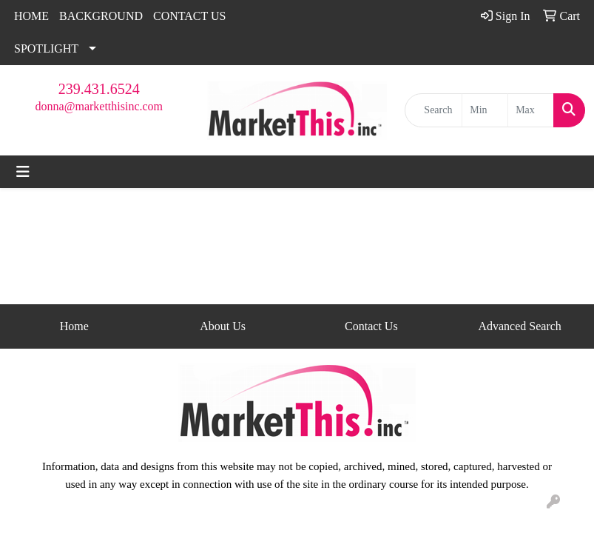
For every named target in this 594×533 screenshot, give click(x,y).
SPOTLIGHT (46, 48)
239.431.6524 (99, 89)
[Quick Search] (433, 110)
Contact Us (371, 326)
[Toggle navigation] (22, 171)
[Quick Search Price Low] (485, 110)
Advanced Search (519, 326)
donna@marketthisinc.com (99, 106)
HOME (31, 16)
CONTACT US (189, 16)
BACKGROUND (101, 16)
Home (74, 326)
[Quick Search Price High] (530, 110)
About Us (223, 326)
